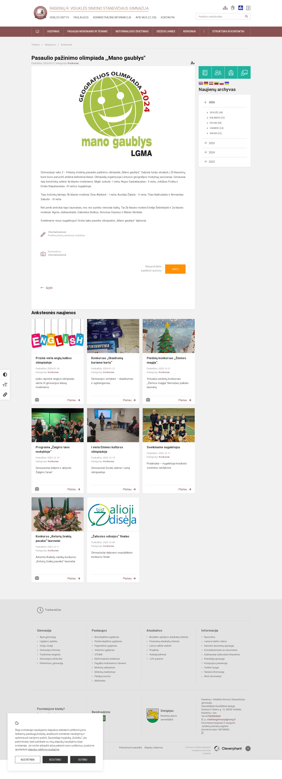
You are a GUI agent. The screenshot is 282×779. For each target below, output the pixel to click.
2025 (212, 143)
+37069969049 (213, 716)
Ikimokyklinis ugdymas (107, 637)
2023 (212, 161)
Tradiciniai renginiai (50, 654)
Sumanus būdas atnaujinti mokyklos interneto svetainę (198, 750)
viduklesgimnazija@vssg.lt (221, 719)
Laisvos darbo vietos (215, 641)
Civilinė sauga (211, 667)
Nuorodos (209, 637)
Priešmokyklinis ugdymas (108, 641)
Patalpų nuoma (103, 676)
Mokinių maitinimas (105, 672)
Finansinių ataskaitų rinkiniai (164, 641)
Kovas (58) (216, 123)
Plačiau (71, 400)
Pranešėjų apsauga (214, 658)
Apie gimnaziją (48, 637)
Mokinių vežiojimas (105, 667)
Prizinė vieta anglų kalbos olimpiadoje (54, 360)
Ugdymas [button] (53, 31)
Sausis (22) (216, 133)
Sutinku (82, 759)
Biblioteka (100, 680)
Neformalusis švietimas (107, 658)
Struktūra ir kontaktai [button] (228, 31)
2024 (212, 152)
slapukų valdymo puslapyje (43, 749)
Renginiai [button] (189, 31)
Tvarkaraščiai (49, 610)
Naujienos (50, 44)
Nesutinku (55, 759)
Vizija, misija (46, 645)
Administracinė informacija (112, 17)
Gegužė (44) (216, 112)
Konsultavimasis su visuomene (220, 650)
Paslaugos (81, 17)
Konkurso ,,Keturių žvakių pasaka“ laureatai (53, 539)
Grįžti (49, 288)
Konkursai (66, 44)
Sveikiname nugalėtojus (163, 447)
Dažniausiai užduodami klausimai (222, 654)
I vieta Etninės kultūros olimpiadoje (107, 449)
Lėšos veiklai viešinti (160, 645)
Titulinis (35, 44)
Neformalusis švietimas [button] (132, 31)
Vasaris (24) (216, 128)
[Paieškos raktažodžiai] (223, 16)
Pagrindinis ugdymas (106, 645)
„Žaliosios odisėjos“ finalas (110, 536)
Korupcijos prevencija (215, 663)
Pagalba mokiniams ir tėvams (110, 663)
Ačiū (175, 269)
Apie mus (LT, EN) (146, 17)
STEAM (98, 654)
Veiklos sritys (59, 17)
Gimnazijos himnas (50, 650)
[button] (225, 8)
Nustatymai (28, 759)
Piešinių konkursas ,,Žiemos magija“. (166, 360)
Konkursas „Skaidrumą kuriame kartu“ (107, 360)
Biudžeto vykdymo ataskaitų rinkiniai (168, 637)
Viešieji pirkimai (157, 654)
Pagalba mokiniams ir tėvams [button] (87, 31)
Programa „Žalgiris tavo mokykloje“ (53, 449)
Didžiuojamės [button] (166, 31)
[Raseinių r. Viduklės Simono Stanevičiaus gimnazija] (40, 12)
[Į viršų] (248, 748)
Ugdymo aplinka (48, 641)
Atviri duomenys (212, 676)
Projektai (154, 650)
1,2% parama (156, 658)
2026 (212, 102)
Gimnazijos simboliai (51, 658)
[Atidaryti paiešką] (246, 16)
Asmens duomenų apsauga (219, 645)
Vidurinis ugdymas (104, 650)
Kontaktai (168, 17)
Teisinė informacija (214, 672)
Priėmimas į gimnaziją (51, 663)
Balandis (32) (217, 117)
